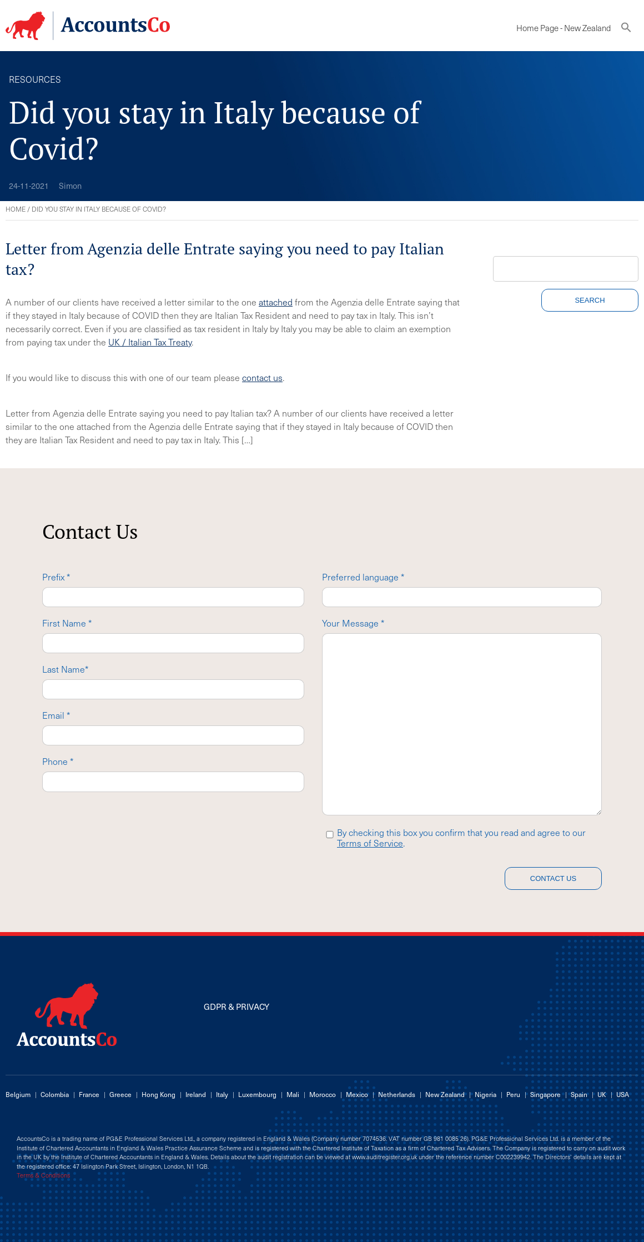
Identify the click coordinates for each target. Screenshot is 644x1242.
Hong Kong (158, 1094)
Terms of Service (370, 842)
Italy (222, 1094)
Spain (579, 1094)
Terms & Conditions (43, 1175)
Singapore (545, 1094)
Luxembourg (257, 1094)
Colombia (55, 1094)
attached (276, 301)
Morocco (322, 1094)
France (89, 1094)
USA (622, 1094)
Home (16, 209)
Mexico (357, 1094)
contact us (262, 377)
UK (601, 1094)
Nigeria (485, 1094)
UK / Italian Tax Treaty (150, 341)
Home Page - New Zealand (563, 28)
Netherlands (396, 1094)
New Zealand (445, 1094)
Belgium (18, 1094)
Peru (513, 1094)
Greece (120, 1094)
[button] (626, 30)
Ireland (195, 1094)
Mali (292, 1094)
